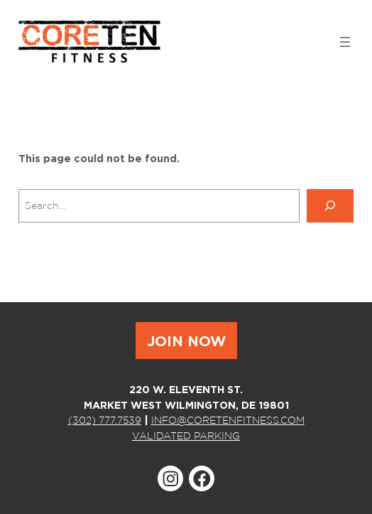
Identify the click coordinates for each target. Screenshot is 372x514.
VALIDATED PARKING (186, 435)
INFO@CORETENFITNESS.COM (228, 419)
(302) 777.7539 (104, 419)
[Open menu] (345, 41)
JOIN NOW (186, 340)
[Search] (330, 206)
